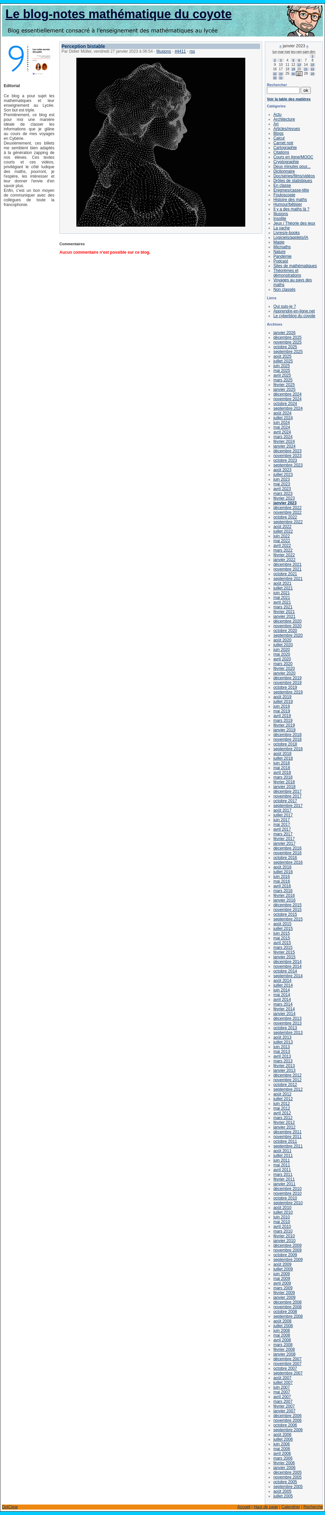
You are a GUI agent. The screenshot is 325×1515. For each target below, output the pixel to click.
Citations (281, 152)
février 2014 (284, 1009)
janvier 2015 (284, 957)
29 (312, 73)
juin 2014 (281, 990)
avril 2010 (282, 1226)
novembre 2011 (287, 1136)
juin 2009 (281, 1273)
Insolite (279, 218)
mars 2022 (283, 550)
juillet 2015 (283, 928)
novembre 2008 (287, 1307)
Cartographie (285, 147)
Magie (278, 242)
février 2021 (284, 611)
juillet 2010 (283, 1212)
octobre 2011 (285, 1141)
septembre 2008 (288, 1316)
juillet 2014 (283, 985)
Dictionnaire (284, 171)
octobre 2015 (285, 914)
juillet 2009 (283, 1269)
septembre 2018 (288, 749)
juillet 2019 (283, 701)
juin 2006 (281, 1444)
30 (275, 77)
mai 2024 (281, 427)
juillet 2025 (283, 361)
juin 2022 (281, 536)
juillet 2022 (283, 531)
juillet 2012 (283, 1098)
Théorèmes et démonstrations (287, 273)
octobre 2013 (285, 1028)
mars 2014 (283, 1004)
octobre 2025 (285, 347)
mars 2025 (283, 380)
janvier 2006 (284, 1467)
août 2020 (282, 640)
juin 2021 (281, 592)
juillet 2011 (283, 1155)
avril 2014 (282, 999)
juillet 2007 (283, 1382)
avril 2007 (282, 1396)
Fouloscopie (284, 195)
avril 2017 (282, 829)
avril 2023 (282, 488)
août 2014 (282, 980)
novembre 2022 (287, 512)
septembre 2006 (288, 1430)
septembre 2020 (288, 635)
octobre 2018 (285, 744)
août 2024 (282, 413)
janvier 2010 (284, 1240)
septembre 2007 (288, 1373)
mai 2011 (281, 1165)
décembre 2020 (287, 621)
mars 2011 (283, 1174)
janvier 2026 (284, 332)
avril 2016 (282, 886)
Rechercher (277, 85)
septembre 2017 (288, 805)
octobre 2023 (285, 460)
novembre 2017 (287, 796)
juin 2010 (281, 1217)
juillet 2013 (283, 1042)
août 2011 (282, 1150)
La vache (281, 228)
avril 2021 (282, 602)
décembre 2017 (287, 791)
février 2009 (284, 1292)
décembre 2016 (287, 848)
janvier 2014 (284, 1013)
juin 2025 (281, 365)
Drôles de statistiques (292, 180)
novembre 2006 (287, 1420)
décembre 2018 (287, 734)
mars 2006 (283, 1458)
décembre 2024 (287, 394)
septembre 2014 (288, 976)
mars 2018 (283, 777)
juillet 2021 (283, 588)
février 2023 (284, 498)
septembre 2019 (288, 692)
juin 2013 (281, 1046)
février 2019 (284, 725)
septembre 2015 (288, 919)
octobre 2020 (285, 630)
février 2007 (284, 1406)
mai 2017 (281, 824)
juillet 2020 (283, 644)
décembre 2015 (287, 905)
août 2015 (282, 923)
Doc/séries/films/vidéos (294, 176)
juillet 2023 (283, 474)
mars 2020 (283, 663)
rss (192, 51)
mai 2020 (281, 654)
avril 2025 (282, 375)
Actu (277, 114)
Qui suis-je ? (284, 306)
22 (312, 69)
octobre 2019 (285, 687)
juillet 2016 (283, 871)
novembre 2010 (287, 1193)
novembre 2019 (287, 682)
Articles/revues (286, 128)
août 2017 (282, 810)
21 (305, 69)
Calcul (278, 138)
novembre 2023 (287, 455)
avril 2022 (282, 545)
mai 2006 (281, 1448)
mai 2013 (281, 1051)
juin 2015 (281, 933)
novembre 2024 (287, 399)
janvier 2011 (284, 1184)
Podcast (280, 261)
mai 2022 (281, 540)
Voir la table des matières (288, 99)
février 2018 (284, 782)
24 (280, 73)
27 (299, 73)
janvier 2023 (285, 503)
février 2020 (284, 668)
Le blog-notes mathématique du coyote (118, 14)
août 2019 (282, 697)
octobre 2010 (285, 1198)
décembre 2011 (287, 1132)
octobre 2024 (285, 403)
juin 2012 (281, 1103)
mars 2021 (283, 607)
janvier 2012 (284, 1127)
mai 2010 (281, 1221)
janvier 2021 (284, 616)
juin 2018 (281, 763)
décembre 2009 (287, 1245)
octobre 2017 (285, 801)
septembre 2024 (288, 408)
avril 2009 (282, 1283)
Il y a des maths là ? (291, 209)
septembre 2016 (288, 862)
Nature (279, 251)
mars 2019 (283, 720)
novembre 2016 (287, 853)
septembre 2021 (288, 578)
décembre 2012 (287, 1075)
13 (299, 64)
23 (275, 73)
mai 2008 (281, 1335)
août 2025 (282, 356)
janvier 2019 (284, 730)
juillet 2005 (283, 1496)
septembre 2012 (288, 1089)
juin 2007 (281, 1387)
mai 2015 (281, 938)
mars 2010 (283, 1231)
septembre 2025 (288, 351)
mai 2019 (281, 711)
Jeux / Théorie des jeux (294, 223)
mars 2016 (283, 890)
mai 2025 (281, 370)
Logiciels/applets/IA (290, 237)
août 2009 (282, 1264)
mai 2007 (281, 1392)
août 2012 (282, 1094)
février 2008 (284, 1349)
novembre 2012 (287, 1080)
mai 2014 (281, 994)
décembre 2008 (287, 1302)
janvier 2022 (284, 559)
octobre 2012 (285, 1084)
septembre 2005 (288, 1486)
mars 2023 (283, 493)
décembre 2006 (287, 1415)
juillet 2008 (283, 1325)
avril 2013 (282, 1056)
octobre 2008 (285, 1311)
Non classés (284, 289)
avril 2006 (282, 1453)
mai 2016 (281, 881)
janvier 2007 (284, 1411)
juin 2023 (281, 479)
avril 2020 (282, 659)
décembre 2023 (287, 451)
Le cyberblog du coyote (294, 315)
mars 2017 (283, 834)
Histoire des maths (290, 199)
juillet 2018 (283, 758)
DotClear (10, 1507)
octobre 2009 (285, 1255)
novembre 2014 (287, 966)
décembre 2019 (287, 678)
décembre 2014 (287, 961)
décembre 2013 (287, 1018)
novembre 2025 (287, 342)
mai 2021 (281, 597)
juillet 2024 (283, 417)
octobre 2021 (285, 574)
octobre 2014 (285, 971)
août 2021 (282, 583)
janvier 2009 (284, 1297)
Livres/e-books (286, 232)
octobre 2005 (285, 1482)
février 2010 (284, 1236)
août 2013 (282, 1037)
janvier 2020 (284, 673)
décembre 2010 (287, 1188)
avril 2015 (282, 942)
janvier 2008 (284, 1354)
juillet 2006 (283, 1439)
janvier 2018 (284, 786)
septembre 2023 (288, 465)
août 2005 (282, 1491)
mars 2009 (283, 1288)
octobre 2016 (285, 857)
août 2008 (282, 1321)
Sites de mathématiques (295, 265)
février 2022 (284, 555)
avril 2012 (282, 1113)
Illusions (163, 51)
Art (275, 124)
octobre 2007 (285, 1368)
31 (280, 77)
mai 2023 (281, 484)
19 (293, 69)
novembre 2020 (287, 626)
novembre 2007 (287, 1363)
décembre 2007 (287, 1359)
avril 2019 (282, 715)
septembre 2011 (288, 1146)
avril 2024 (282, 432)
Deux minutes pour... (291, 166)
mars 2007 (283, 1401)
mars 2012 (283, 1117)
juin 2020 (281, 649)
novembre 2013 (287, 1023)
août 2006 (282, 1434)
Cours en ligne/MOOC (293, 157)
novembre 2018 (287, 739)
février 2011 (284, 1179)
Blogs (278, 133)
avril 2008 (282, 1340)
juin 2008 (281, 1330)
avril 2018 (282, 772)
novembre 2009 (287, 1250)
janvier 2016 (284, 900)
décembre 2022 (287, 507)
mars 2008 (283, 1344)
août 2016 (282, 867)
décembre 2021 (287, 564)
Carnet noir (283, 143)
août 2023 (282, 470)
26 (293, 73)
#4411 (180, 51)
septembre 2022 (288, 522)
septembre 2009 (288, 1259)
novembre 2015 (287, 909)
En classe (282, 185)
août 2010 (282, 1207)
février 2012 (284, 1122)
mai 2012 (281, 1108)
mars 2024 (283, 436)
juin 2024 (281, 422)
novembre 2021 (287, 569)
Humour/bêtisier (287, 204)
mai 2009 (281, 1278)
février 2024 (284, 441)
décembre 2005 (287, 1472)
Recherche (313, 1507)
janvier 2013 (284, 1070)
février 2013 (284, 1065)
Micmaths (282, 247)
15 (312, 64)
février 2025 (284, 384)
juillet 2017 (283, 815)
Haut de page (266, 1507)
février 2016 (284, 895)
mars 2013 (283, 1061)
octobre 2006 (285, 1425)
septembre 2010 (288, 1203)
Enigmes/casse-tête (291, 190)
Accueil (243, 1507)
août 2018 (282, 753)
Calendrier (290, 1507)
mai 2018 (281, 767)
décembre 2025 (287, 337)
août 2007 (282, 1377)
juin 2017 (281, 819)
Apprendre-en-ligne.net (294, 311)
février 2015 (284, 952)
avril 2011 (282, 1169)
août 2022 (282, 526)
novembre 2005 (287, 1477)
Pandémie (282, 256)
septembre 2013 (288, 1032)
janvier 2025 (284, 389)
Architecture (284, 119)
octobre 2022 (285, 517)
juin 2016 (281, 876)
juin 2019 (281, 706)
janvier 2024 (284, 446)
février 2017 (284, 838)
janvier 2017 (284, 843)
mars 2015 (283, 947)
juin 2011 (281, 1160)
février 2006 (284, 1463)
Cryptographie (286, 161)
